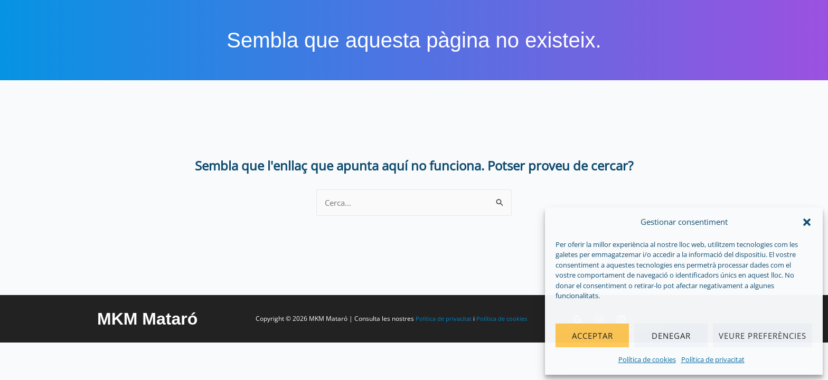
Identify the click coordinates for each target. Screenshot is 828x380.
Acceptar (592, 335)
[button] (807, 222)
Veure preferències (762, 335)
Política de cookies (647, 359)
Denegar (671, 335)
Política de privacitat (713, 359)
